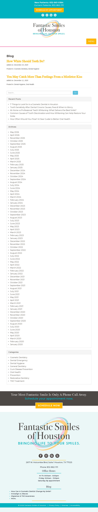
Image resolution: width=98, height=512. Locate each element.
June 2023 (15, 223)
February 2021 (16, 306)
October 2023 (16, 212)
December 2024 (17, 170)
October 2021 (16, 282)
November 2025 (17, 138)
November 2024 (17, 173)
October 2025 (16, 141)
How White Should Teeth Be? (26, 61)
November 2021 (17, 280)
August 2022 (16, 253)
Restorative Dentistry (19, 378)
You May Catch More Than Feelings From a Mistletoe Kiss (45, 77)
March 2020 (15, 338)
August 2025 (16, 147)
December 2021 (17, 277)
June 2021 (14, 294)
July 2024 (14, 185)
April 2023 (14, 229)
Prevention (15, 375)
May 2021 (14, 297)
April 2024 (14, 194)
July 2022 (14, 256)
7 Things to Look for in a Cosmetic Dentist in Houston (34, 104)
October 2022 (16, 247)
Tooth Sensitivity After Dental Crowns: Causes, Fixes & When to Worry (41, 107)
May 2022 (14, 262)
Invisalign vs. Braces (19, 494)
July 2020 (14, 327)
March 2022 (15, 268)
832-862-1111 (58, 5)
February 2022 (17, 271)
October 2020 (16, 318)
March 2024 (15, 197)
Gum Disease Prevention (21, 369)
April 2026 (14, 135)
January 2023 (16, 238)
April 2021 (14, 300)
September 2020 (18, 321)
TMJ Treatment (17, 381)
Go (75, 93)
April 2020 (15, 336)
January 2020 (16, 344)
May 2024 (14, 191)
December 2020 (17, 312)
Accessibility (75, 505)
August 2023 (16, 218)
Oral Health (30, 84)
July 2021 (14, 291)
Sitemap (65, 505)
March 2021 (15, 303)
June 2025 (15, 153)
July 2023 (14, 221)
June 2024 (15, 188)
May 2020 (14, 333)
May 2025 (14, 156)
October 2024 (16, 176)
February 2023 (17, 235)
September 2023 (18, 215)
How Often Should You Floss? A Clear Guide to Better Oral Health (40, 119)
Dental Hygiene (33, 69)
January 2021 (16, 309)
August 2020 (16, 324)
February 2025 (17, 165)
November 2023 (17, 209)
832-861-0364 (56, 2)
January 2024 (16, 203)
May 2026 (14, 132)
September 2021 (17, 285)
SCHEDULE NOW (49, 405)
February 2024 (17, 200)
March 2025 (15, 162)
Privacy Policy (54, 505)
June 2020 (15, 330)
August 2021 (16, 288)
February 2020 (17, 341)
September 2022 (18, 250)
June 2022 (15, 259)
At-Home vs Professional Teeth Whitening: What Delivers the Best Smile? (43, 110)
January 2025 (16, 167)
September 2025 (18, 144)
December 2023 (17, 206)
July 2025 (14, 150)
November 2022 (17, 244)
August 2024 (16, 182)
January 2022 (16, 274)
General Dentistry (18, 366)
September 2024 (18, 179)
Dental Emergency (19, 360)
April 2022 (14, 265)
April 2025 (14, 159)
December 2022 (17, 241)
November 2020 (17, 315)
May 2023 (14, 226)
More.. (13, 498)
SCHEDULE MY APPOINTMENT (49, 10)
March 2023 (15, 232)
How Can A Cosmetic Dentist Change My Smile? (31, 491)
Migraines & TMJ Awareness (23, 496)
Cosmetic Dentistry (20, 69)
